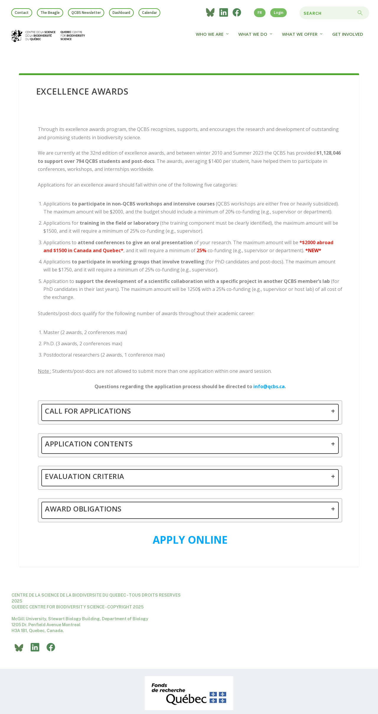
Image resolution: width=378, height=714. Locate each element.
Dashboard (121, 12)
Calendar (149, 12)
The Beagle (50, 12)
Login (278, 12)
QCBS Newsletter (86, 12)
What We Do (252, 37)
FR (260, 12)
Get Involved (347, 37)
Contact (22, 12)
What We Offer (299, 37)
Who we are (210, 37)
